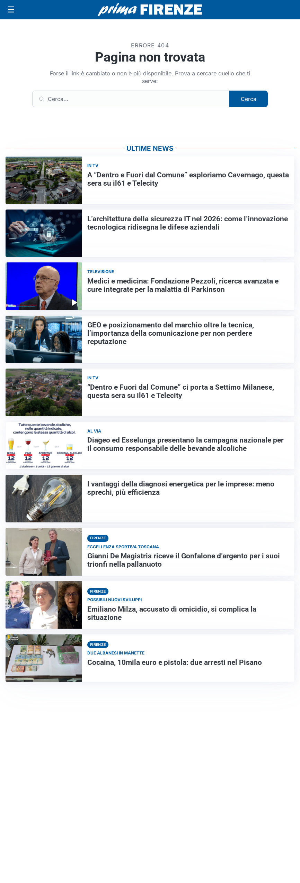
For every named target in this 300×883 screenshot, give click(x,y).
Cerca (248, 98)
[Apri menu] (11, 10)
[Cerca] (131, 99)
